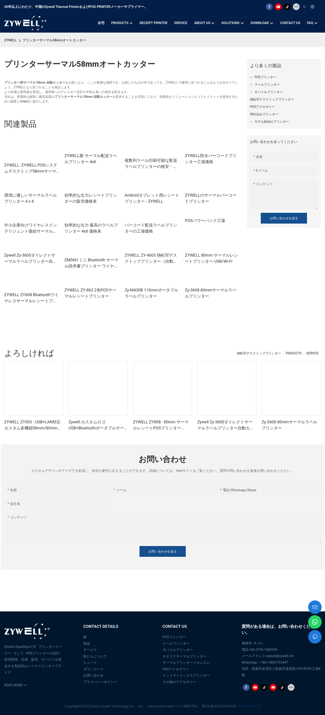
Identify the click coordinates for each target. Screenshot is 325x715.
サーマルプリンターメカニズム (186, 663)
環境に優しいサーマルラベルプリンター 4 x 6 (30, 198)
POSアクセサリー (176, 669)
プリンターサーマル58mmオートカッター (54, 40)
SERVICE (312, 353)
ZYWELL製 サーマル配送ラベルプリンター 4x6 (90, 158)
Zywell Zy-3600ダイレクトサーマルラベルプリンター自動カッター (30, 258)
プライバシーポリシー (100, 682)
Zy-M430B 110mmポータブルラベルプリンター (151, 293)
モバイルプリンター (178, 650)
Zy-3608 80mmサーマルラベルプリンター (210, 293)
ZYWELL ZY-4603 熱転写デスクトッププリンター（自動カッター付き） (151, 258)
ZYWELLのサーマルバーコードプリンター (210, 198)
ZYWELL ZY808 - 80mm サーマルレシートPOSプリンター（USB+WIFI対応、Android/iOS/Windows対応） (161, 425)
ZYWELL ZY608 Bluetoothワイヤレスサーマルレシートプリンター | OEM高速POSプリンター (31, 298)
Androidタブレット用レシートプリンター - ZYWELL (152, 198)
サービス (90, 650)
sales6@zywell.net (280, 656)
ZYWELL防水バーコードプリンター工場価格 (210, 158)
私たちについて (95, 656)
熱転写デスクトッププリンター (259, 353)
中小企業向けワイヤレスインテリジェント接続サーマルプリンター (30, 228)
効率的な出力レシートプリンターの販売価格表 (90, 198)
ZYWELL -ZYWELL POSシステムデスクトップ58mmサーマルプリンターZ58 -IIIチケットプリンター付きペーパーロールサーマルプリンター (30, 168)
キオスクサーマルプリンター (184, 656)
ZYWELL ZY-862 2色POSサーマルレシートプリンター (90, 293)
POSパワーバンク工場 (205, 220)
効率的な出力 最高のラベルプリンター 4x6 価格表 (91, 228)
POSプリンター (174, 637)
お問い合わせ (93, 675)
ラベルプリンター (176, 644)
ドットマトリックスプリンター (186, 675)
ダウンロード (93, 669)
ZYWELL (10, 40)
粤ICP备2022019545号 (219, 706)
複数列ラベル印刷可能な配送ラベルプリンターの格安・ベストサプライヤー (151, 163)
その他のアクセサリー (179, 682)
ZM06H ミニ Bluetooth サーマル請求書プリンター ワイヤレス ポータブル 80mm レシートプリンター (91, 263)
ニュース (90, 663)
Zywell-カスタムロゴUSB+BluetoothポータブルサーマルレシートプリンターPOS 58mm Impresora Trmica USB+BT (96, 425)
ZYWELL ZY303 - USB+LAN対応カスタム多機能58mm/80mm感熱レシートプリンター (33, 425)
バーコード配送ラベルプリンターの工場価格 (151, 228)
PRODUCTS (294, 353)
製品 (86, 644)
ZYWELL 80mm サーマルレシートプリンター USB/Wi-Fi (211, 258)
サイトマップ (250, 706)
